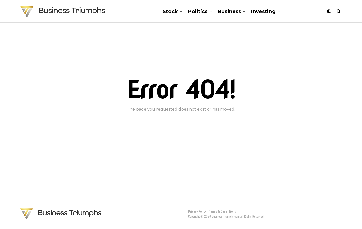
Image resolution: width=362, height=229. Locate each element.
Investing (263, 11)
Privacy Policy (197, 211)
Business (229, 11)
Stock (170, 11)
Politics (198, 11)
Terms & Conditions (222, 211)
